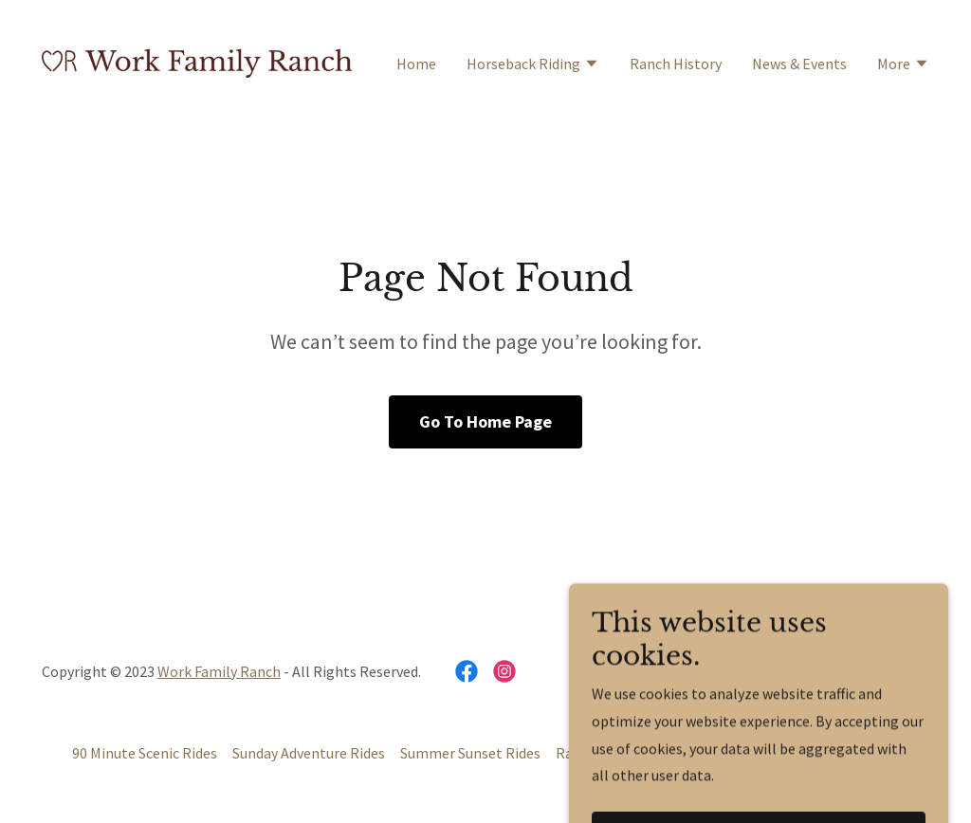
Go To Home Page (485, 421)
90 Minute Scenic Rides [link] (144, 752)
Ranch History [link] (676, 63)
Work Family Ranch (219, 671)
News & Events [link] (799, 63)
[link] (197, 60)
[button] (533, 65)
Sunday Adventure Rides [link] (308, 752)
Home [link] (416, 63)
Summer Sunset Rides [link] (470, 752)
